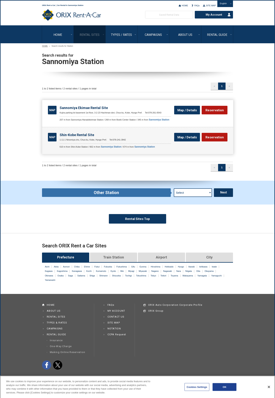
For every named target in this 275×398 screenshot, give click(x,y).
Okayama (209, 271)
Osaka (60, 275)
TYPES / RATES (121, 35)
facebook (46, 365)
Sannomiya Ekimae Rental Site (84, 108)
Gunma (142, 267)
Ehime (87, 267)
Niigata (188, 271)
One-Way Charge (61, 346)
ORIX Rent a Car (71, 15)
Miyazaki (143, 271)
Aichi (47, 267)
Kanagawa (77, 271)
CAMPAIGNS (153, 35)
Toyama (174, 275)
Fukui (96, 267)
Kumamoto (101, 271)
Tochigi (128, 275)
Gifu (133, 267)
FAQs (197, 5)
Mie (122, 271)
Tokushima (141, 275)
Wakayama (188, 275)
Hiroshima (155, 267)
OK (224, 389)
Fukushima (121, 267)
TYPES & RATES (57, 322)
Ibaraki (191, 267)
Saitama (81, 275)
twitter (57, 365)
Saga (70, 275)
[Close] (269, 389)
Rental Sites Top (137, 219)
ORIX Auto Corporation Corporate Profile (175, 304)
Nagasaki (167, 271)
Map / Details (187, 110)
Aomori (66, 267)
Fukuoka (108, 267)
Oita (198, 271)
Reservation (214, 110)
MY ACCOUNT (116, 310)
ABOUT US (185, 35)
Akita (56, 267)
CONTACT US (116, 316)
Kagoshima (62, 271)
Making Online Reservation (67, 352)
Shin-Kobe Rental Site (77, 135)
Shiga (92, 275)
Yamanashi (50, 280)
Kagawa (49, 271)
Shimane (103, 275)
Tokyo (153, 275)
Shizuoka (116, 275)
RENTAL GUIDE (217, 35)
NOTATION (114, 328)
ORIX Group (155, 310)
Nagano (155, 271)
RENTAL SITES (89, 35)
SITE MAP (211, 5)
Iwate (214, 267)
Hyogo (181, 267)
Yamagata (202, 275)
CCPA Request (117, 334)
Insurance (56, 340)
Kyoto (113, 271)
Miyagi (131, 271)
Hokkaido (169, 267)
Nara (178, 271)
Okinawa (49, 275)
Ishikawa (203, 267)
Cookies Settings (197, 389)
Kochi (89, 271)
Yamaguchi (216, 275)
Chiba (77, 267)
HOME (185, 5)
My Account (214, 14)
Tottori (163, 275)
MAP (52, 110)
